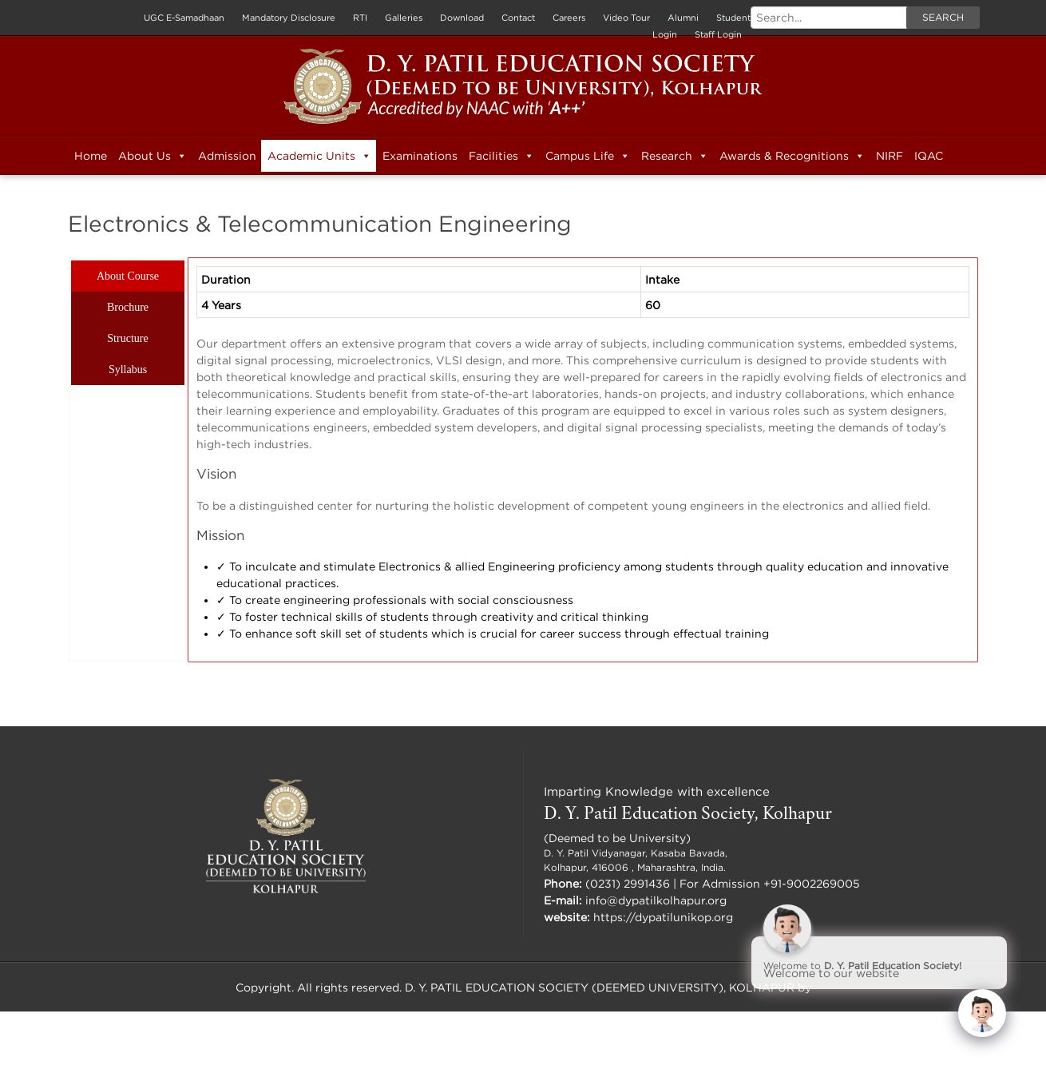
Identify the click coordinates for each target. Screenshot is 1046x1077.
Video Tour (626, 17)
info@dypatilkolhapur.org (656, 900)
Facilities (501, 156)
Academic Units (319, 156)
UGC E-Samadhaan (184, 17)
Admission (227, 155)
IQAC (928, 155)
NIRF (889, 155)
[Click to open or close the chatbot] (982, 1013)
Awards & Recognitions (792, 156)
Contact (518, 17)
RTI (360, 17)
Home (90, 155)
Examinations (420, 155)
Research (674, 156)
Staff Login (718, 34)
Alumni (683, 17)
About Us (152, 156)
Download (462, 17)
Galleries (403, 17)
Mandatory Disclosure (288, 17)
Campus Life (587, 156)
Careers (569, 17)
